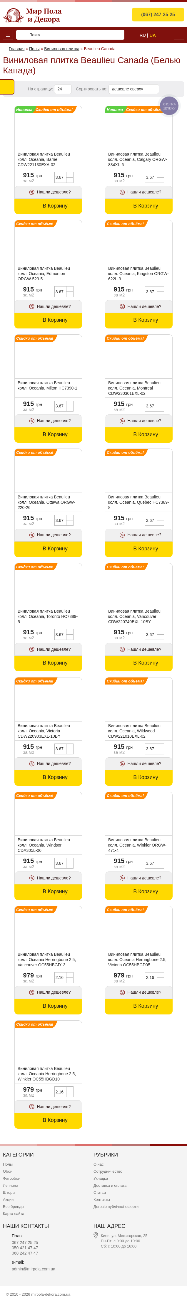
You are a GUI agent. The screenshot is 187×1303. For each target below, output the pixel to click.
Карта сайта (13, 1213)
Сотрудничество (108, 1171)
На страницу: (41, 89)
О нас (99, 1164)
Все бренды (13, 1206)
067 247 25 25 (25, 1242)
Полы (8, 1164)
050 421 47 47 (25, 1247)
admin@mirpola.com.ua (33, 1269)
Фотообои (11, 1178)
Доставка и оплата (110, 1185)
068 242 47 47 (25, 1253)
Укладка (101, 1178)
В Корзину (55, 206)
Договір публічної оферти (116, 1206)
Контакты (102, 1199)
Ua (152, 35)
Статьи (100, 1192)
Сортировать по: (92, 89)
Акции (8, 1199)
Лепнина (10, 1185)
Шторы (9, 1192)
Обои (7, 1171)
